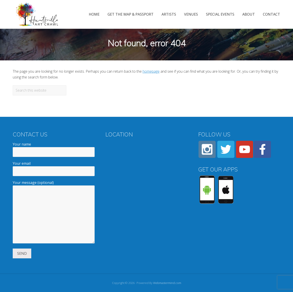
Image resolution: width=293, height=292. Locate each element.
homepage (151, 71)
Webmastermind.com (167, 283)
